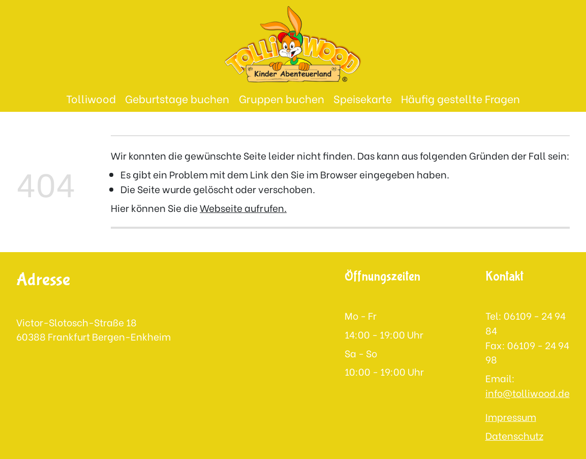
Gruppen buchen (281, 98)
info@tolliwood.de (527, 392)
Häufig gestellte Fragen (460, 98)
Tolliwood (91, 98)
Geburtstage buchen (177, 98)
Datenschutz (514, 435)
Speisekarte (362, 98)
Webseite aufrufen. (243, 207)
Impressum (510, 416)
